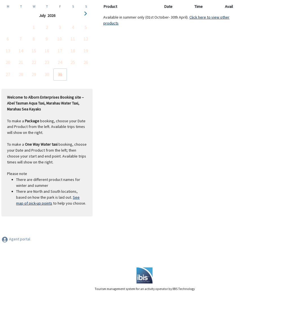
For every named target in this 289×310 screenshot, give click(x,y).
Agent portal (15, 239)
